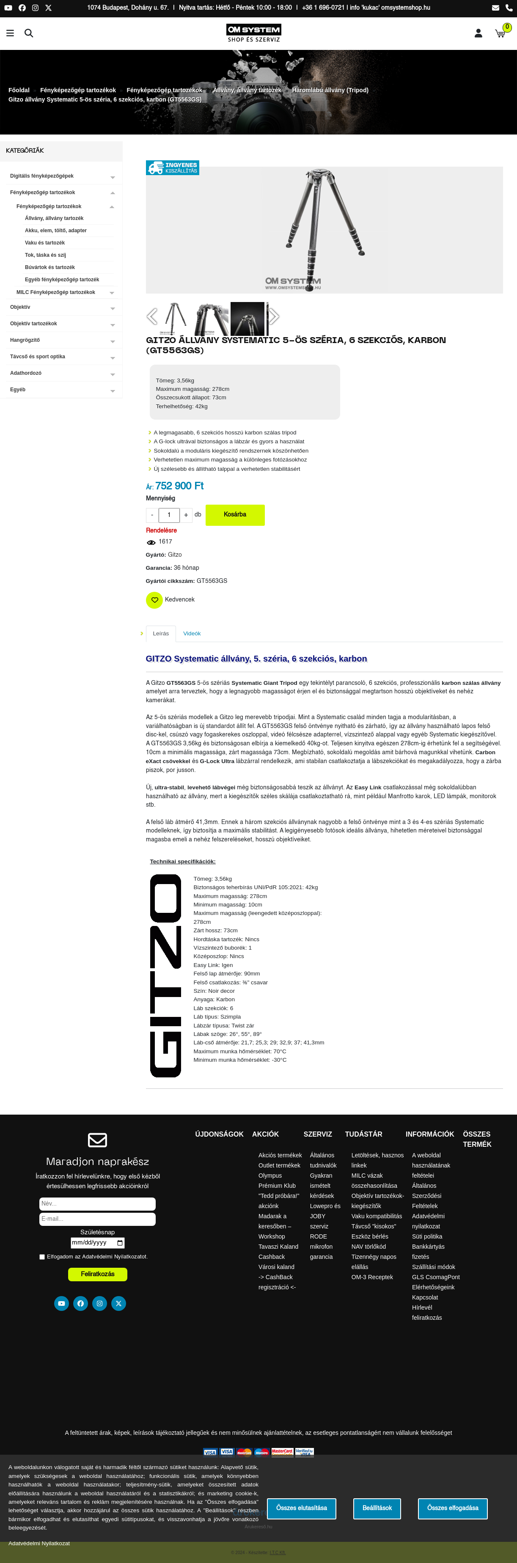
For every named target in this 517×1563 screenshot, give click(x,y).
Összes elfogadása (452, 1508)
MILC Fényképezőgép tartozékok (55, 292)
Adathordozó (25, 373)
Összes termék (477, 1139)
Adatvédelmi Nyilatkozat (112, 1257)
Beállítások (377, 1508)
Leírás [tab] (161, 633)
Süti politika (427, 1236)
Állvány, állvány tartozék (247, 90)
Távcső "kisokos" (374, 1226)
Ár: (150, 488)
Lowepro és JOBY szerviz (325, 1216)
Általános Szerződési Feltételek (426, 1195)
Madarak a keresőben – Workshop (274, 1226)
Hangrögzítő (25, 340)
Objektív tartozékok (33, 324)
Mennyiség (160, 499)
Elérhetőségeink (433, 1287)
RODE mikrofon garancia (321, 1246)
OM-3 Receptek (372, 1277)
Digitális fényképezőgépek (42, 176)
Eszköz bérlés (370, 1236)
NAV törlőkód (369, 1246)
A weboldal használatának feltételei (431, 1165)
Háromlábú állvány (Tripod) (330, 90)
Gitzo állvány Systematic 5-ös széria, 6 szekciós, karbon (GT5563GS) (105, 99)
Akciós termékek (280, 1155)
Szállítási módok (433, 1267)
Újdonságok (219, 1134)
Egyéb (17, 390)
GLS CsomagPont (436, 1277)
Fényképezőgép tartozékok (78, 90)
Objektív (20, 307)
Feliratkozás (98, 1274)
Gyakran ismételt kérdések (322, 1185)
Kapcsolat (425, 1297)
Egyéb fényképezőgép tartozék (62, 280)
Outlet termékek (279, 1165)
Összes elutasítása (301, 1508)
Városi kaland (276, 1267)
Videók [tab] (192, 633)
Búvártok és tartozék (50, 267)
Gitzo (175, 555)
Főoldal (19, 90)
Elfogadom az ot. (97, 1257)
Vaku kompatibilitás (377, 1216)
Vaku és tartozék (45, 243)
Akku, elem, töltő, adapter (56, 230)
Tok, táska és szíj (45, 255)
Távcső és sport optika (37, 357)
